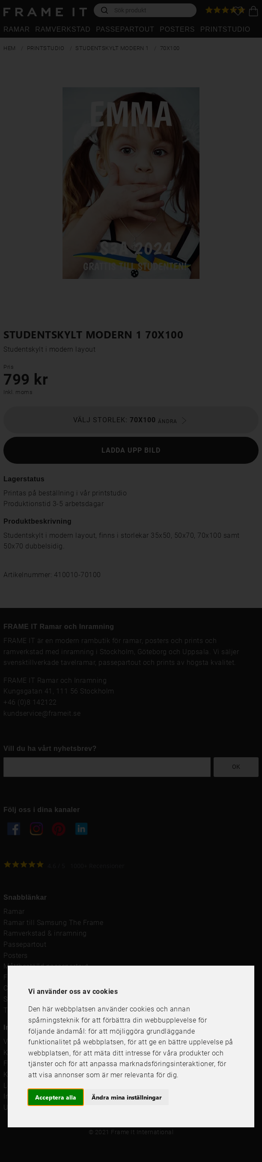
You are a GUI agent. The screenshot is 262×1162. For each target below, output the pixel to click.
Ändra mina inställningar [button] (127, 1097)
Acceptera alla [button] (55, 1097)
